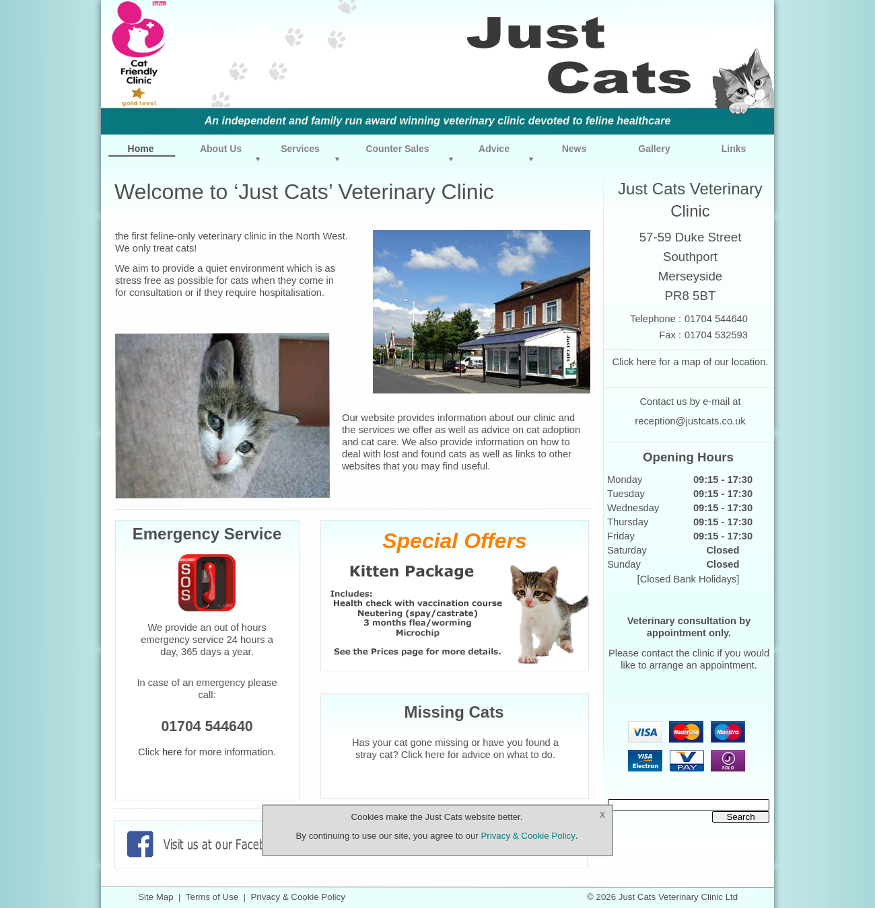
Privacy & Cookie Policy (297, 897)
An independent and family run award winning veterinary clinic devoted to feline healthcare (438, 120)
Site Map (155, 897)
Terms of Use (212, 897)
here (646, 361)
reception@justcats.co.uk (690, 421)
